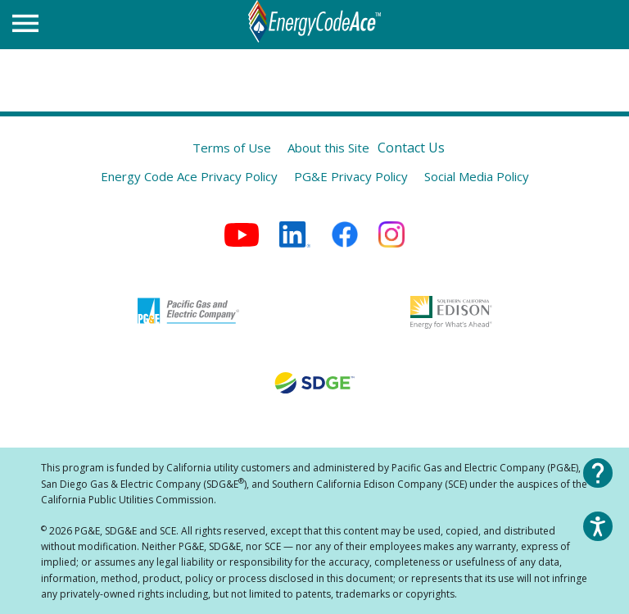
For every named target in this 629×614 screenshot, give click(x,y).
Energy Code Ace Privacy (189, 176)
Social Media (476, 176)
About (328, 147)
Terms (231, 147)
